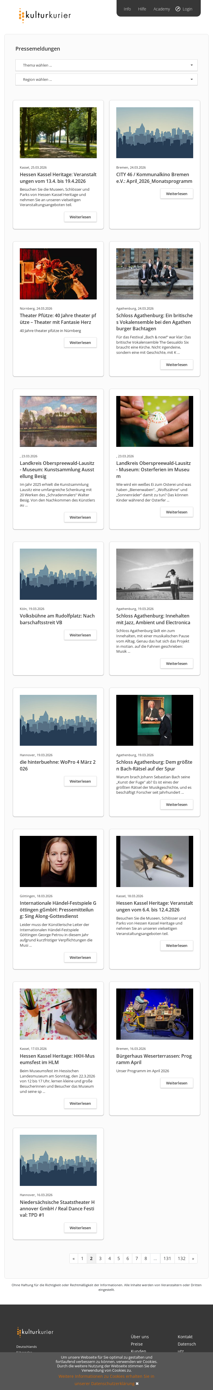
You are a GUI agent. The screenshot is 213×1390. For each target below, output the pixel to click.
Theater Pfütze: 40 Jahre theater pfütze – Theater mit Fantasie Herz (58, 318)
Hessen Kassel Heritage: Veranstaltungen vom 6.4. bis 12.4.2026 (154, 906)
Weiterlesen (80, 217)
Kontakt (185, 1336)
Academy (162, 9)
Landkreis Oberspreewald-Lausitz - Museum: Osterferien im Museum (153, 469)
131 (167, 1258)
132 (182, 1258)
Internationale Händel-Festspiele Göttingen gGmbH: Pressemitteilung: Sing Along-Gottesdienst (58, 909)
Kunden (138, 1351)
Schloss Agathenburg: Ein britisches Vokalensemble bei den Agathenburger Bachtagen (154, 322)
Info (127, 9)
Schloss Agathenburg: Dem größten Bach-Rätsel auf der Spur (154, 765)
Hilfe (142, 9)
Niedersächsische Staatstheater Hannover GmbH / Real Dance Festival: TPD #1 (57, 1208)
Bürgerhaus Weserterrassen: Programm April (154, 1059)
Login (187, 9)
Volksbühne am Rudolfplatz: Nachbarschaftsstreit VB (57, 619)
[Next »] (193, 1258)
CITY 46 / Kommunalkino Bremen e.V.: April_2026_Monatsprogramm (154, 177)
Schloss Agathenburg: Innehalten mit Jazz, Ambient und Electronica (153, 619)
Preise (137, 1344)
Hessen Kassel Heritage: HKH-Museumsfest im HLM (57, 1059)
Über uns (140, 1336)
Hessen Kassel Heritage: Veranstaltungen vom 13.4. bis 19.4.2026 (58, 177)
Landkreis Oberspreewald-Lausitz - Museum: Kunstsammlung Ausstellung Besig (57, 469)
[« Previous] (73, 1258)
